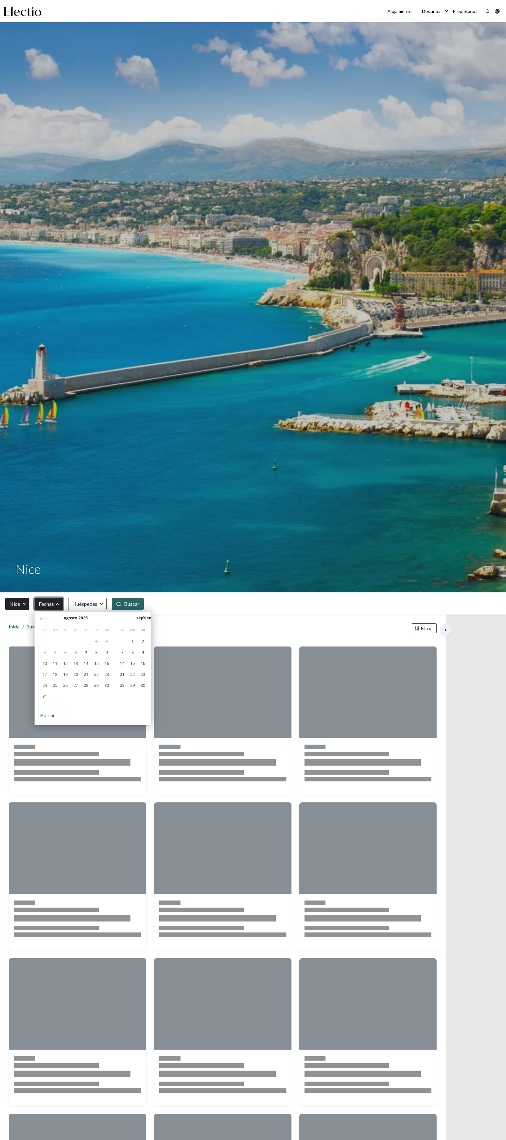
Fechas (46, 604)
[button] (447, 11)
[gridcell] (97, 644)
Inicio (20, 633)
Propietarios (465, 11)
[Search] (487, 11)
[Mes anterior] (43, 620)
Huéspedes (84, 604)
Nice (14, 604)
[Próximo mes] (186, 620)
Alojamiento (399, 11)
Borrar (47, 717)
